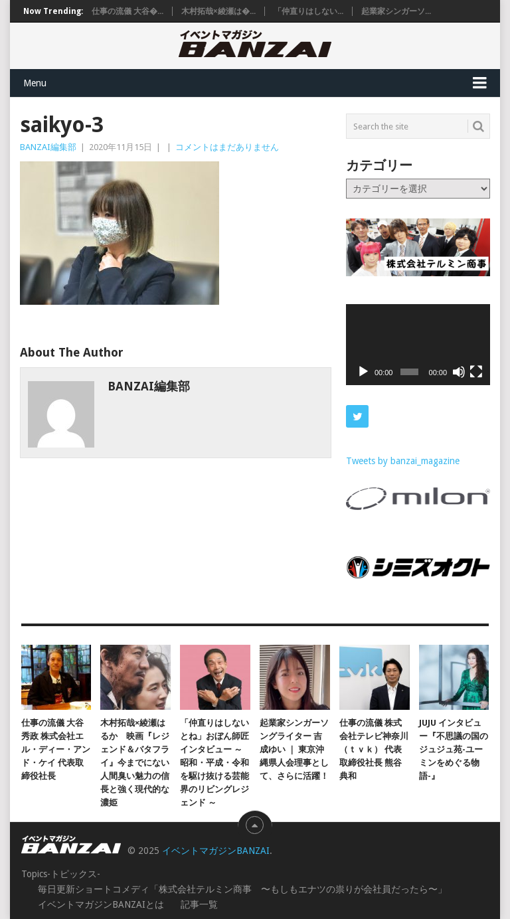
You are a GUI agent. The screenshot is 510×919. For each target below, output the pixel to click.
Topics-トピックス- (60, 874)
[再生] (363, 371)
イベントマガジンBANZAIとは (101, 904)
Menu (34, 83)
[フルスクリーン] (476, 371)
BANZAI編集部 (48, 147)
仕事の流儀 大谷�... (127, 11)
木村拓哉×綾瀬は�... (218, 11)
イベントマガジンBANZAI (216, 850)
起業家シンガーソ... (396, 11)
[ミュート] (459, 371)
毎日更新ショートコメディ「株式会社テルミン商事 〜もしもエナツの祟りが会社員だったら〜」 (242, 889)
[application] (418, 344)
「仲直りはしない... (308, 11)
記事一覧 (199, 904)
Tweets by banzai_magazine (403, 461)
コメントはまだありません (227, 147)
